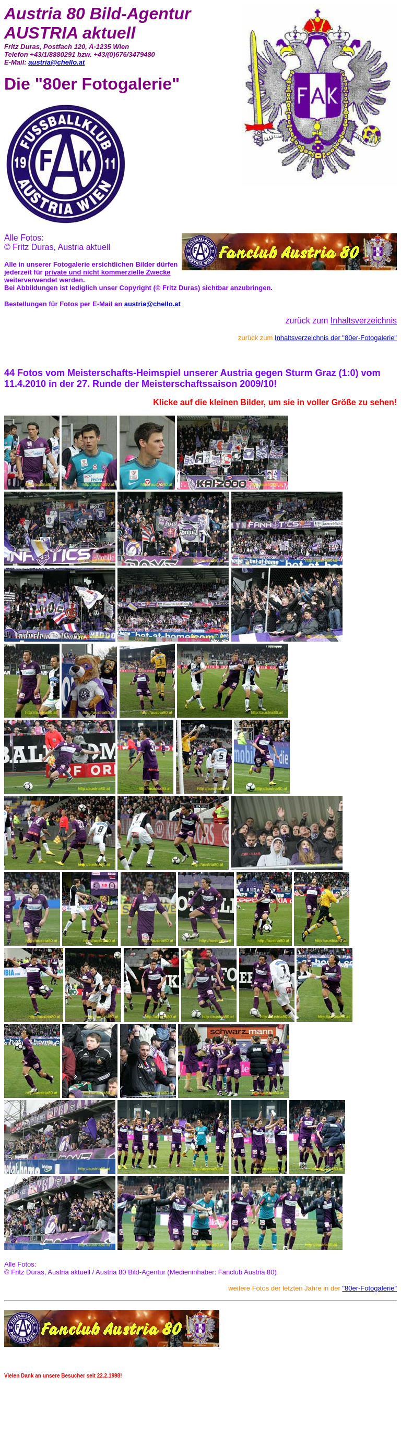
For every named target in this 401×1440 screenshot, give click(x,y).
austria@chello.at (56, 62)
